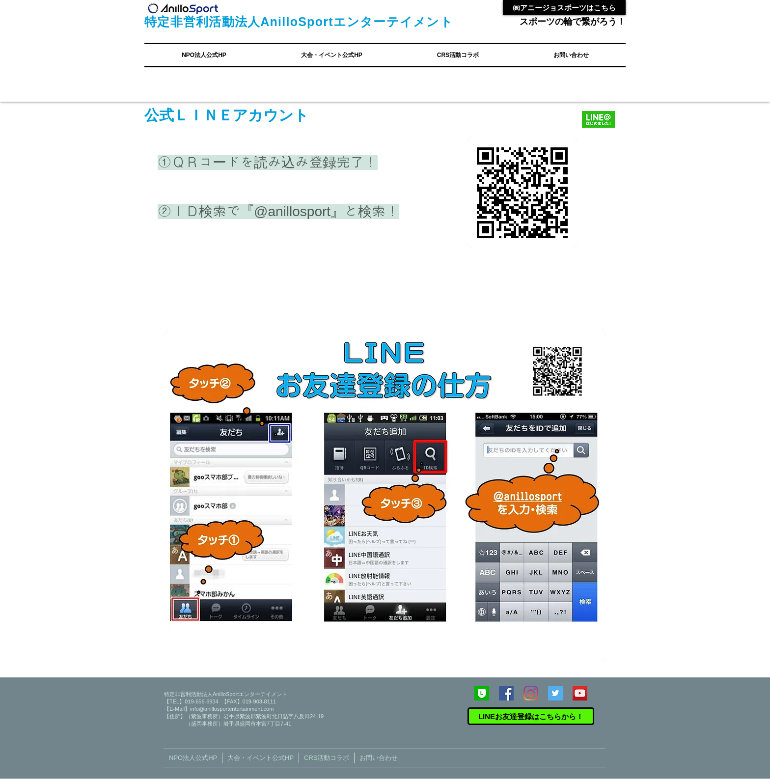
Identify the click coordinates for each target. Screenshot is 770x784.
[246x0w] (481, 693)
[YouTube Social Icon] (580, 693)
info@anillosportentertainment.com (232, 709)
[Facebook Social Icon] (506, 693)
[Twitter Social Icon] (555, 693)
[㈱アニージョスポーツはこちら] (564, 7)
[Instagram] (530, 693)
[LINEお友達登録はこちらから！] (531, 716)
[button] (204, 55)
